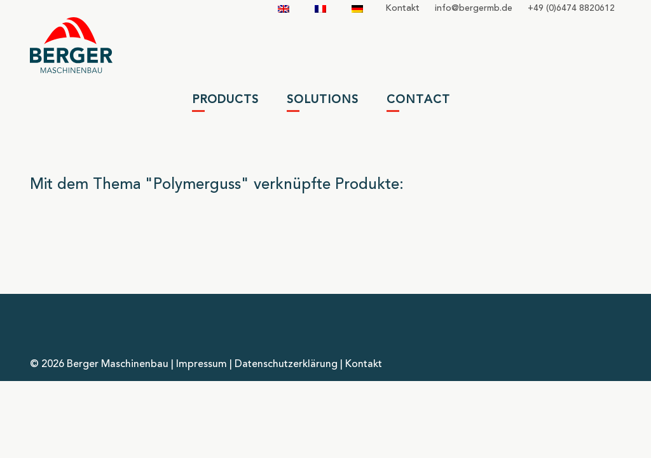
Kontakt (402, 8)
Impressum (201, 364)
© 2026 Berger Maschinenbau (99, 364)
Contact (418, 100)
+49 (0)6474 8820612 (571, 8)
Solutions (323, 100)
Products (225, 100)
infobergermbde (473, 8)
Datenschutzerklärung (286, 364)
